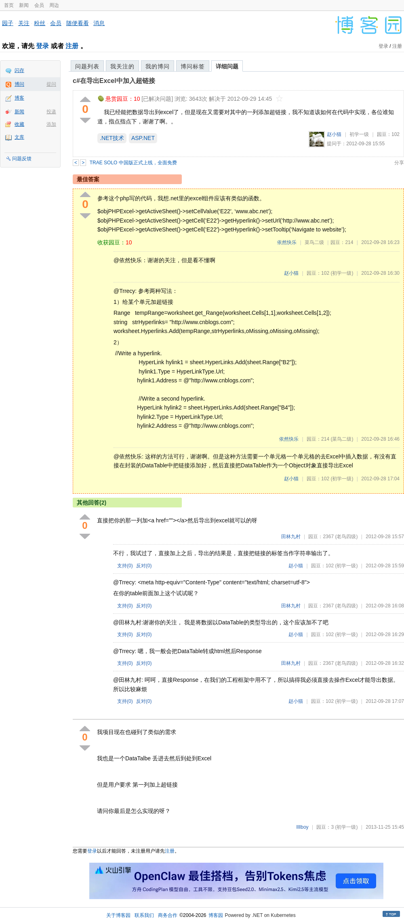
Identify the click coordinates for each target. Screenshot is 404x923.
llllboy (303, 827)
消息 (99, 23)
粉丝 (39, 23)
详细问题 (227, 66)
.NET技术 (112, 138)
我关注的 (122, 66)
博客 (19, 98)
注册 (71, 45)
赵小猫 (334, 134)
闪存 (19, 70)
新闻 (24, 5)
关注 (23, 23)
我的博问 (157, 66)
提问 (51, 84)
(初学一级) (341, 273)
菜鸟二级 (314, 242)
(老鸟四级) (346, 536)
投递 (51, 112)
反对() (144, 566)
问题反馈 (22, 158)
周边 (54, 5)
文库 (19, 137)
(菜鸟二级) (341, 439)
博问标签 (193, 66)
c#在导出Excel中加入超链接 (114, 80)
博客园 (215, 915)
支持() (125, 566)
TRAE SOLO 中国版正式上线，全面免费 (133, 163)
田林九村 (291, 536)
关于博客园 (118, 915)
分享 (399, 163)
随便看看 (77, 23)
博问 (19, 84)
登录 (42, 45)
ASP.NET (143, 138)
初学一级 (359, 134)
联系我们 (144, 915)
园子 (7, 23)
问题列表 (87, 66)
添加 (51, 124)
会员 (39, 5)
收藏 (19, 124)
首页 (9, 5)
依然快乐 (287, 242)
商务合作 (167, 915)
